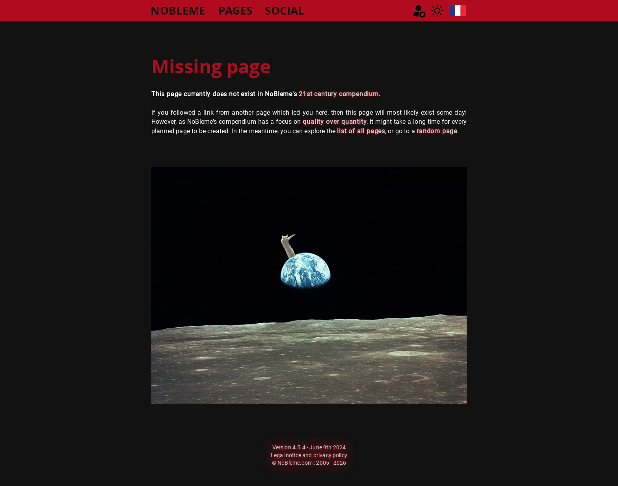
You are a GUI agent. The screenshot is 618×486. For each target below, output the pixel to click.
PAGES (235, 10)
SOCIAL (284, 10)
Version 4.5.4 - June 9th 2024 (309, 447)
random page (437, 131)
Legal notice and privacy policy (309, 455)
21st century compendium (338, 94)
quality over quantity (335, 121)
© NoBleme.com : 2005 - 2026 (309, 463)
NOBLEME (178, 10)
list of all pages (361, 131)
